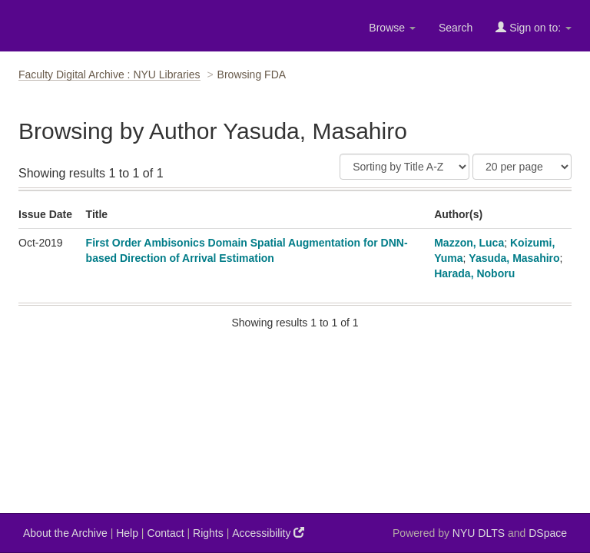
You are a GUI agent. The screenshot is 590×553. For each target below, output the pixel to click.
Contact (165, 533)
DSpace (548, 533)
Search (455, 28)
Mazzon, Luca (469, 243)
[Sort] (404, 167)
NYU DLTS (478, 533)
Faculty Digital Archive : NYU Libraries (109, 74)
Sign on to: (534, 27)
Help (127, 533)
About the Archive (65, 533)
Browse (392, 28)
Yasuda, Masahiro (514, 258)
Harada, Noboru (474, 273)
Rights (208, 533)
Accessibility (268, 532)
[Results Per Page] (522, 167)
